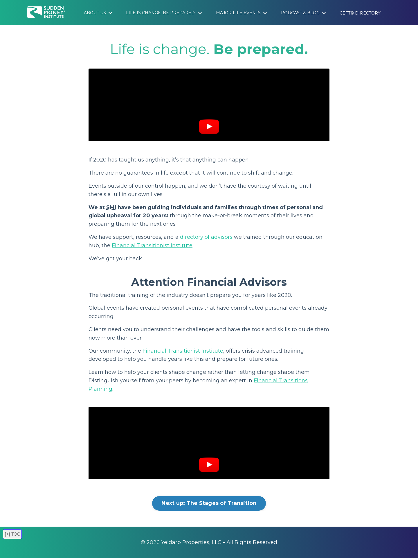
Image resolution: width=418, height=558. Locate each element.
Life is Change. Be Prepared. (164, 12)
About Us (98, 12)
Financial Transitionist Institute (152, 245)
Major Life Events (241, 12)
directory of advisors (206, 237)
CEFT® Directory (360, 13)
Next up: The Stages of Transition (208, 503)
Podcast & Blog (303, 12)
